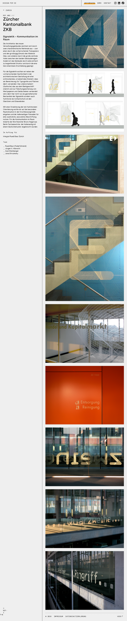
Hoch (119, 616)
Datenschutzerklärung (76, 616)
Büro (99, 3)
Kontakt (107, 3)
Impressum (58, 616)
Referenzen (89, 3)
